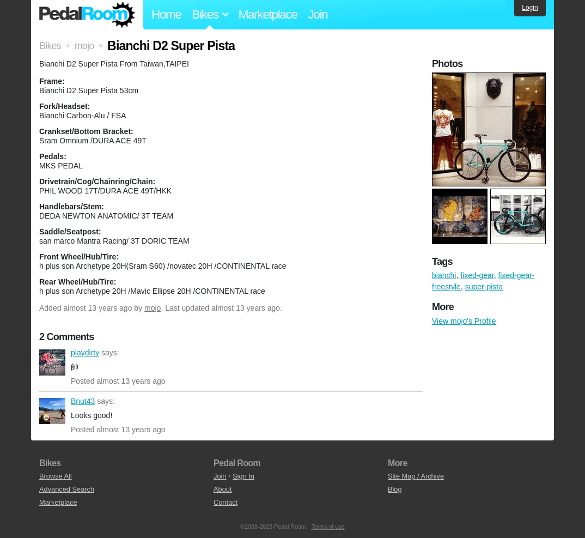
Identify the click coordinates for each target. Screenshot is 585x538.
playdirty (52, 362)
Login (530, 7)
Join (318, 14)
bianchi (444, 275)
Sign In (243, 476)
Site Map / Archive (416, 476)
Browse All (55, 476)
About (222, 489)
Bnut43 (52, 411)
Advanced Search (66, 489)
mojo (152, 308)
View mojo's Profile (464, 321)
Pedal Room (87, 15)
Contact (225, 502)
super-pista (484, 286)
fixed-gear (476, 275)
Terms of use (328, 526)
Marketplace (268, 14)
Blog (395, 489)
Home (166, 14)
